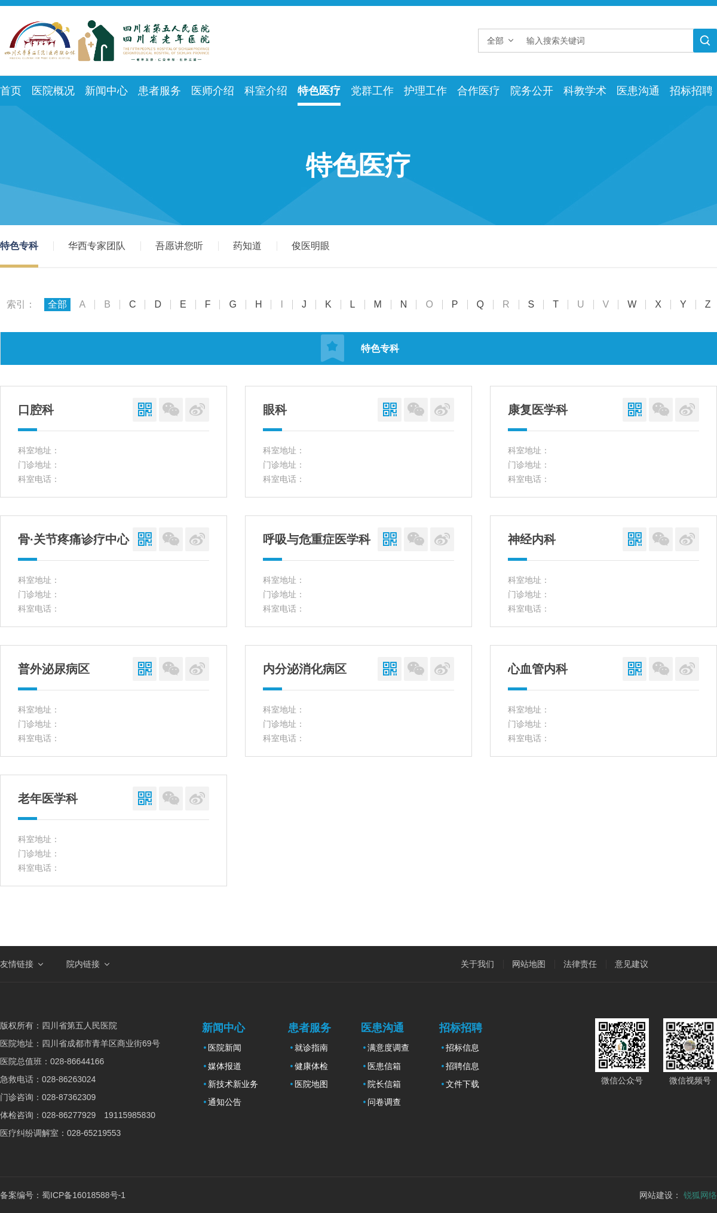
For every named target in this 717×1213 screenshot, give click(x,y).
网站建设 (656, 1195)
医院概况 (53, 91)
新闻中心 (106, 91)
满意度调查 (388, 1047)
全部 (57, 304)
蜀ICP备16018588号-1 (83, 1195)
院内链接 (83, 964)
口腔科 (36, 409)
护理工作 (425, 91)
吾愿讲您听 (179, 246)
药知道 (247, 246)
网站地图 (529, 964)
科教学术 (584, 91)
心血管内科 (538, 668)
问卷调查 (384, 1102)
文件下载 (462, 1084)
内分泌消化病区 (305, 668)
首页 (11, 91)
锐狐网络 (700, 1195)
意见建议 (631, 964)
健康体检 (311, 1066)
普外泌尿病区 (54, 668)
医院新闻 (224, 1047)
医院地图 (311, 1084)
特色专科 (19, 246)
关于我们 (477, 964)
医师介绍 (212, 91)
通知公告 (224, 1102)
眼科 (275, 409)
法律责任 (580, 964)
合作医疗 (478, 91)
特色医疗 (319, 91)
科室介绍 (265, 91)
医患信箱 (384, 1066)
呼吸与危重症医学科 (316, 539)
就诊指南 (311, 1047)
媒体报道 (224, 1066)
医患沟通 (638, 91)
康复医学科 (538, 409)
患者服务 (159, 91)
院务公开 (531, 91)
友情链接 (16, 964)
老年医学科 (48, 798)
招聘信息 (462, 1066)
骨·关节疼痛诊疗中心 (73, 539)
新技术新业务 (233, 1084)
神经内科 (532, 539)
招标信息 (462, 1047)
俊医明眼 (311, 246)
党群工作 (372, 91)
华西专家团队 (96, 246)
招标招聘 (691, 91)
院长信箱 (384, 1084)
